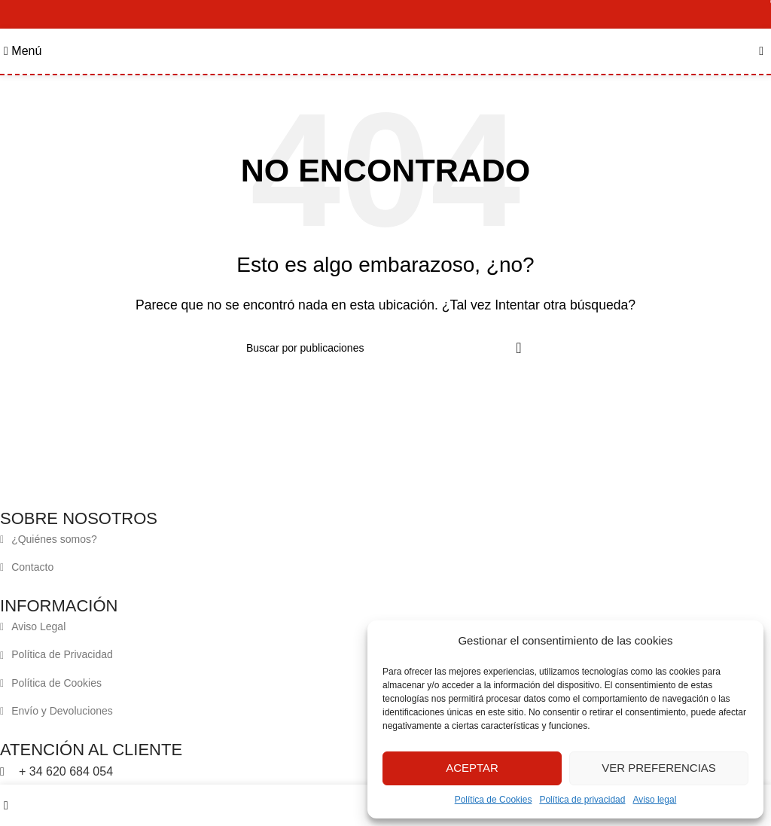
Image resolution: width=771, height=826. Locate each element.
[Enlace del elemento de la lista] (374, 539)
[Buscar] (385, 348)
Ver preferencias (659, 767)
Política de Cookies (493, 799)
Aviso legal (654, 799)
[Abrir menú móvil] (22, 50)
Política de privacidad (582, 799)
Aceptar (472, 767)
